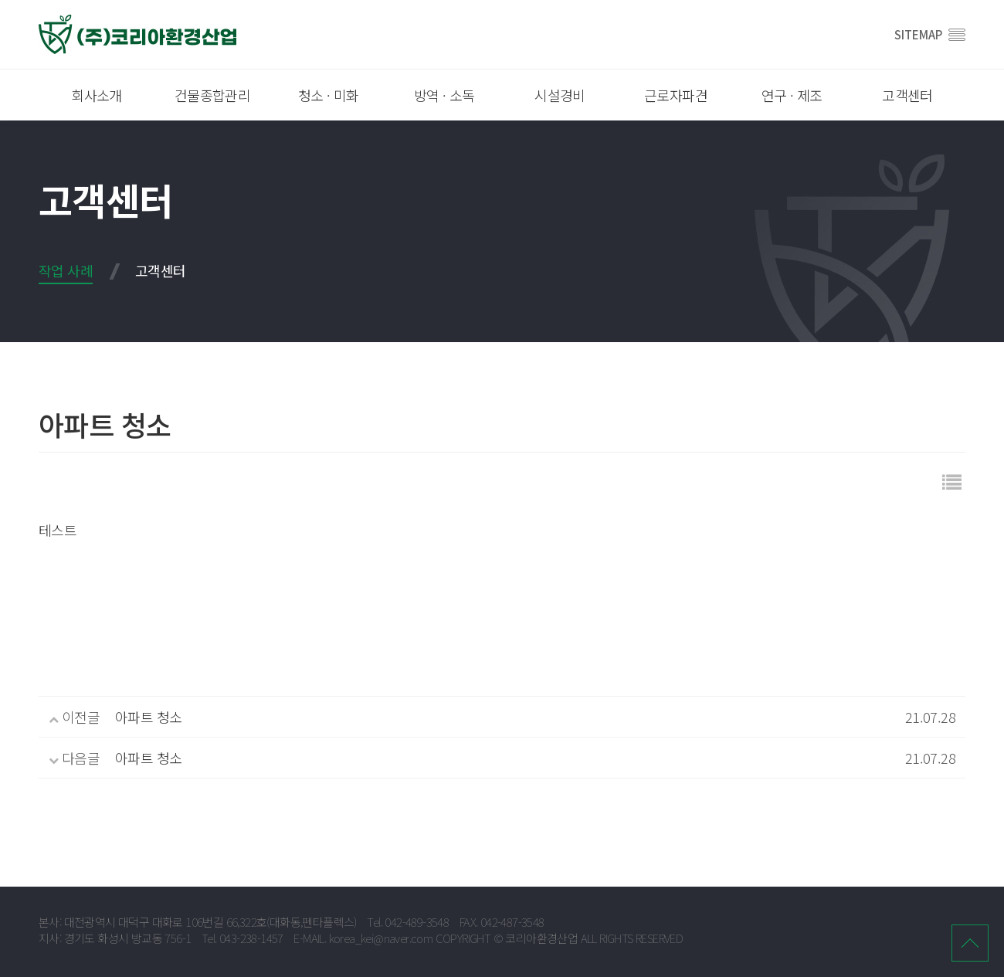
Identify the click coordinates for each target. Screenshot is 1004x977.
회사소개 (96, 95)
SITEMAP (929, 34)
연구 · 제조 (792, 95)
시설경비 (559, 95)
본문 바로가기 (0, 0)
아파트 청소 (148, 717)
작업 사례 (66, 270)
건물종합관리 (212, 95)
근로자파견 (675, 95)
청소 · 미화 (328, 95)
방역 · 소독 (444, 95)
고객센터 (907, 95)
